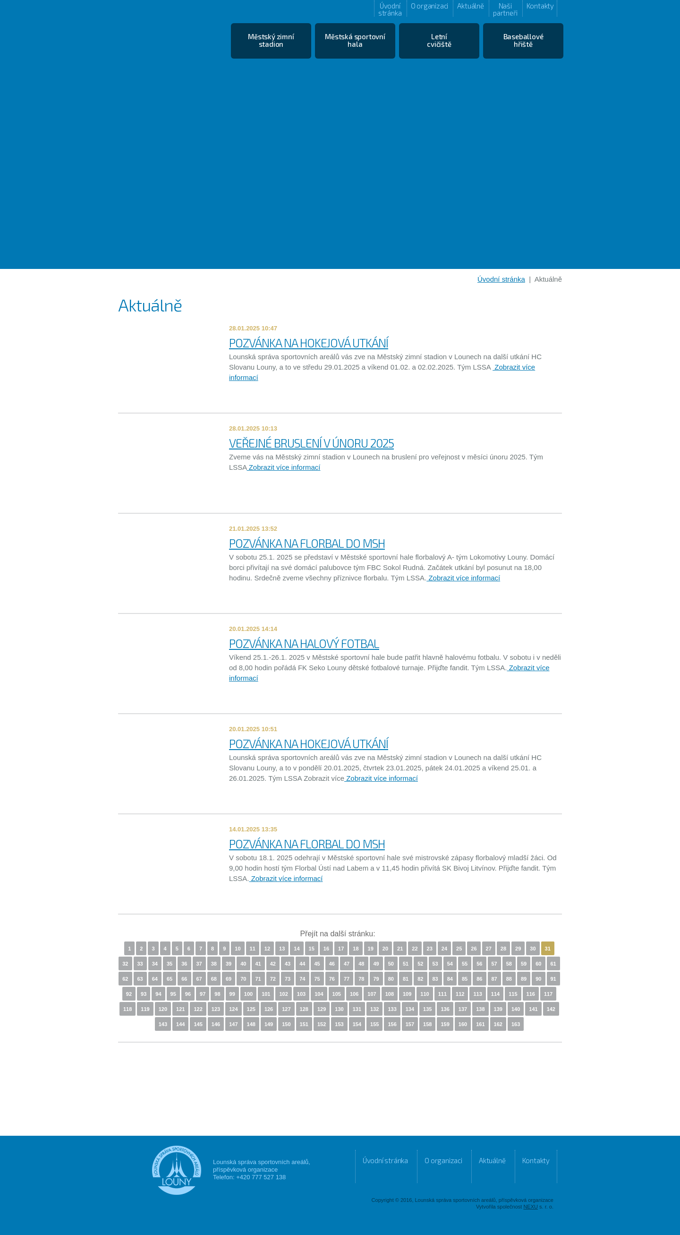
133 (392, 1009)
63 (140, 979)
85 (465, 979)
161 (480, 1024)
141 (533, 1009)
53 (435, 964)
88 (509, 979)
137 (463, 1009)
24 (444, 948)
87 (494, 979)
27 (489, 948)
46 (332, 964)
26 (473, 948)
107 (371, 994)
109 (407, 994)
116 (531, 994)
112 (460, 994)
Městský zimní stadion (271, 40)
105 (336, 994)
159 (445, 1024)
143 (163, 1024)
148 (251, 1024)
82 (420, 979)
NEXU (530, 1206)
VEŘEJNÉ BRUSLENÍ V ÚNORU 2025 (311, 443)
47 (346, 964)
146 (216, 1024)
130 (339, 1009)
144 (180, 1024)
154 (357, 1024)
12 (267, 948)
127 (286, 1009)
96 (188, 994)
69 (228, 979)
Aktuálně (470, 5)
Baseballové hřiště (523, 40)
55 (465, 964)
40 (243, 964)
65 (169, 979)
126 (268, 1009)
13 (282, 948)
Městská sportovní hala (355, 40)
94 (158, 994)
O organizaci (430, 5)
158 (427, 1024)
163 (515, 1024)
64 (155, 979)
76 (332, 979)
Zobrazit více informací (284, 467)
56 (479, 964)
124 (233, 1009)
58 (509, 964)
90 (538, 979)
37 (199, 964)
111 (442, 994)
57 (494, 964)
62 (125, 979)
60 (538, 964)
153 (339, 1024)
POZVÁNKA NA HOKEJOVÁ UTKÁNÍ (308, 343)
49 (376, 964)
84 (450, 979)
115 (513, 994)
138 (480, 1009)
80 (391, 979)
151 (304, 1024)
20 (385, 948)
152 (321, 1024)
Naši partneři (505, 9)
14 (296, 948)
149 (268, 1024)
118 (127, 1009)
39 (228, 964)
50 (391, 964)
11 (252, 948)
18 (355, 948)
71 (258, 979)
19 (371, 948)
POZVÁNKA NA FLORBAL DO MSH (307, 543)
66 (184, 979)
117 (548, 994)
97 (202, 994)
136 (445, 1009)
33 (140, 964)
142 (551, 1009)
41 (258, 964)
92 (129, 994)
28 (503, 948)
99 (232, 994)
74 (302, 979)
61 (553, 964)
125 (251, 1009)
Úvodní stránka (390, 9)
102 (283, 994)
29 (518, 948)
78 (361, 979)
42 (273, 964)
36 (184, 964)
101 (266, 994)
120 (163, 1009)
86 (479, 979)
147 (233, 1024)
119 (145, 1009)
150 (286, 1024)
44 (302, 964)
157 (410, 1024)
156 (392, 1024)
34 (155, 964)
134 (410, 1009)
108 (389, 994)
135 (427, 1009)
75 (317, 979)
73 (287, 979)
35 (169, 964)
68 (214, 979)
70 (243, 979)
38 (214, 964)
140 (515, 1009)
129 (321, 1009)
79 (376, 979)
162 (498, 1024)
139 (498, 1009)
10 (237, 948)
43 (287, 964)
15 (311, 948)
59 (524, 964)
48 (361, 964)
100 (248, 994)
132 (374, 1009)
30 (533, 948)
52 (420, 964)
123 (216, 1009)
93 (143, 994)
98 (217, 994)
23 (430, 948)
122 (198, 1009)
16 (326, 948)
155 (374, 1024)
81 (405, 979)
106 (354, 994)
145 (198, 1024)
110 (424, 994)
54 (450, 964)
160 (463, 1024)
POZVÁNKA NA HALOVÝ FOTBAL (304, 643)
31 (548, 948)
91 (553, 979)
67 (199, 979)
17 (341, 948)
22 (414, 948)
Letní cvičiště (439, 40)
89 (524, 979)
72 (273, 979)
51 (405, 964)
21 (400, 948)
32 (125, 964)
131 (357, 1009)
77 (346, 979)
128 (304, 1009)
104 (318, 994)
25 (459, 948)
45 (317, 964)
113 (477, 994)
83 (435, 979)
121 (180, 1009)
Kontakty (540, 5)
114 (495, 994)
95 (173, 994)
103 (301, 994)
